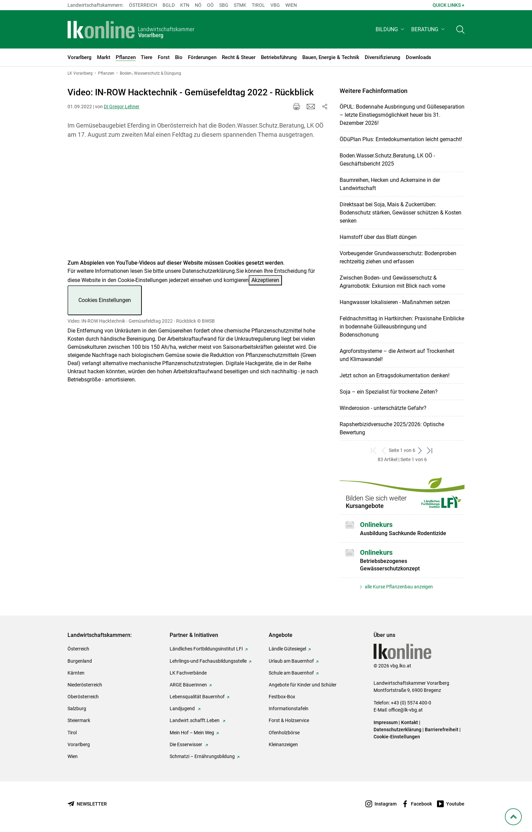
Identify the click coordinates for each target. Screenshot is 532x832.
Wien (291, 5)
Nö (198, 5)
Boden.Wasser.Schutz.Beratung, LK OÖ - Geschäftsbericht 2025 (387, 159)
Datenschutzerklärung (208, 271)
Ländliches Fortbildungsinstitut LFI (206, 648)
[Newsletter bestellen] (87, 804)
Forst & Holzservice (289, 720)
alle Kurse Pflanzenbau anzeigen (398, 586)
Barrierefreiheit (441, 729)
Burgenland (80, 661)
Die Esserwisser (186, 744)
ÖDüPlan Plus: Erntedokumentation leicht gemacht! (401, 139)
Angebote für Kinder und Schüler (303, 684)
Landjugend (183, 708)
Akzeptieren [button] (265, 280)
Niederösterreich (85, 684)
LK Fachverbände (188, 673)
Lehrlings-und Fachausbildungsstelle (208, 661)
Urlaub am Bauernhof (291, 661)
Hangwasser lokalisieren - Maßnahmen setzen (395, 302)
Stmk (240, 5)
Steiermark (79, 720)
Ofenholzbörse (284, 732)
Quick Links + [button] (448, 5)
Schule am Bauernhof (291, 673)
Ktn (184, 5)
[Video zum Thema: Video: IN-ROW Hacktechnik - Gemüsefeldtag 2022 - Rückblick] (198, 203)
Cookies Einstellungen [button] (104, 300)
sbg (223, 5)
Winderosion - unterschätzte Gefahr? (383, 408)
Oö (210, 5)
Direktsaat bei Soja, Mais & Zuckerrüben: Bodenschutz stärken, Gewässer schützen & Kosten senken (400, 212)
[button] (390, 29)
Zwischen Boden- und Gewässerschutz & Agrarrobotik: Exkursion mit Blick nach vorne (392, 282)
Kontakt (409, 722)
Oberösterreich (83, 696)
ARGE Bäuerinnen (188, 684)
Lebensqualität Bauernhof (197, 696)
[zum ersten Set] (374, 450)
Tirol (258, 5)
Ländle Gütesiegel (287, 648)
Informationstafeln (288, 708)
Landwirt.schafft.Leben (195, 720)
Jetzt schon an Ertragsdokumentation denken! (395, 375)
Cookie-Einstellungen (397, 736)
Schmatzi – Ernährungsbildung (202, 756)
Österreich (143, 5)
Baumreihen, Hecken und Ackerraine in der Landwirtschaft (390, 184)
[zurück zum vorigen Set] (384, 450)
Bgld (169, 5)
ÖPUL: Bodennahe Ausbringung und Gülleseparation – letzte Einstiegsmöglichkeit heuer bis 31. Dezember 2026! (402, 114)
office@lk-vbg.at (405, 710)
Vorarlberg (79, 744)
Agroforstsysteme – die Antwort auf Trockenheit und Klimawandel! (397, 355)
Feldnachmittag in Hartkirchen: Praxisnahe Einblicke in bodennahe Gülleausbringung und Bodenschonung (402, 326)
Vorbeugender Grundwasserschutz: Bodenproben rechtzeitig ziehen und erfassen (398, 257)
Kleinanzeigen (283, 744)
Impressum (386, 722)
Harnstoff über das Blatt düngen (378, 237)
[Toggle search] (460, 29)
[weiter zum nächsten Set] (420, 450)
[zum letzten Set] (430, 450)
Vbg (275, 5)
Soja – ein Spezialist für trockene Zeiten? (389, 392)
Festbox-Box (282, 696)
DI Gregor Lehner (121, 106)
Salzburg (77, 708)
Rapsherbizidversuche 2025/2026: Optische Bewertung (392, 428)
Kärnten (76, 673)
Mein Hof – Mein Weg (192, 732)
